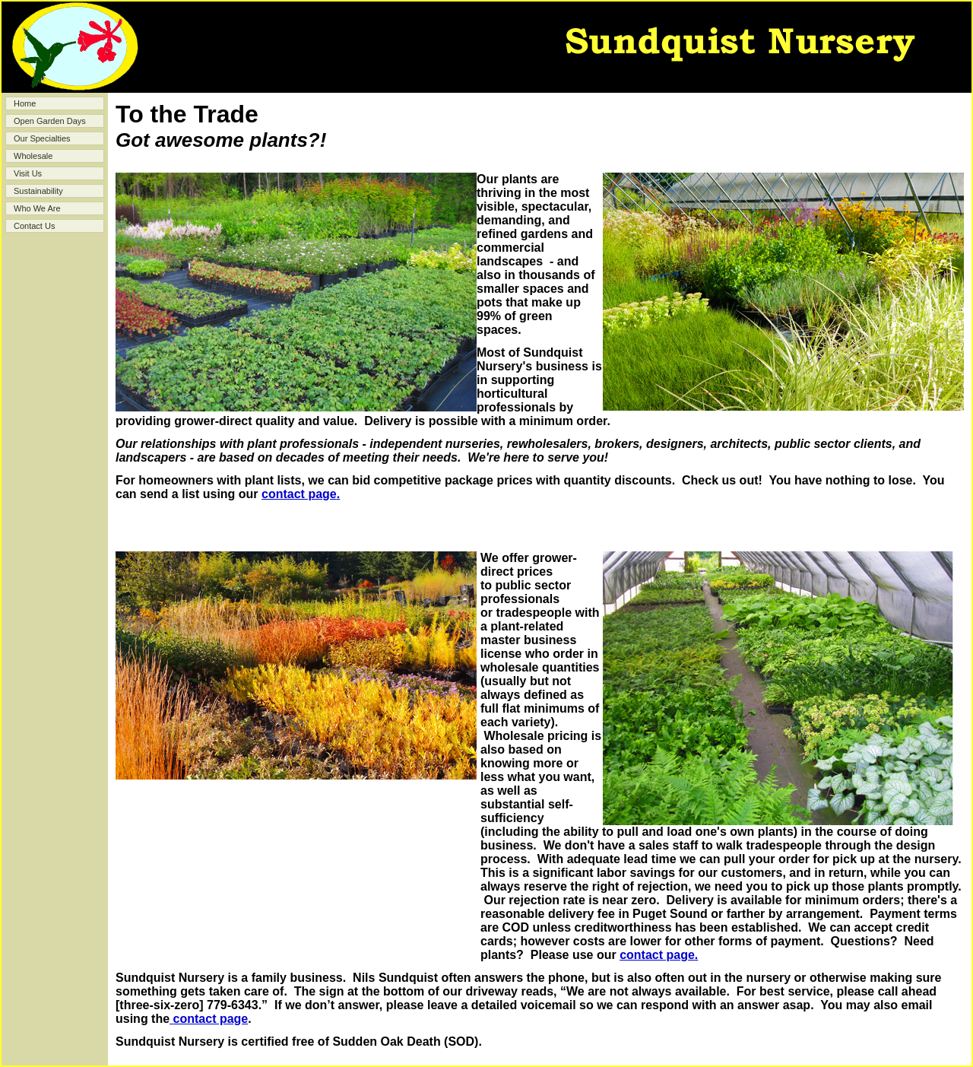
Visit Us (28, 173)
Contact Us (34, 225)
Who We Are (37, 208)
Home (25, 103)
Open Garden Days (50, 120)
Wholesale (33, 155)
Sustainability (38, 190)
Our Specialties (42, 138)
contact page (299, 493)
